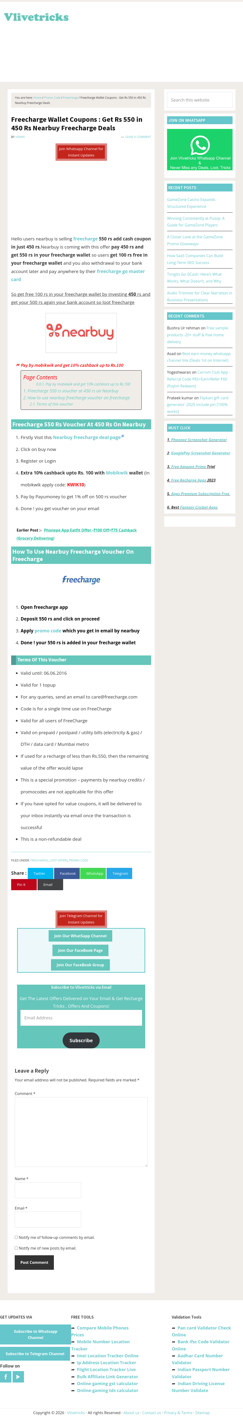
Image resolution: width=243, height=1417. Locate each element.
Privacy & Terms (178, 1412)
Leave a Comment (138, 137)
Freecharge (39, 860)
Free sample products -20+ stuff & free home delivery (197, 334)
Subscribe (81, 1040)
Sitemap (202, 1412)
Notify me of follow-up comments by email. (57, 1237)
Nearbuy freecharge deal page (87, 437)
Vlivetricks (35, 16)
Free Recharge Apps (188, 480)
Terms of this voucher (55, 404)
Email (21, 1208)
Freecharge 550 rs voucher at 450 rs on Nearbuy (73, 391)
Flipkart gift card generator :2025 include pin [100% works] (197, 404)
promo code (48, 631)
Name (21, 1178)
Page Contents (40, 377)
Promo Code (78, 860)
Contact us (151, 1412)
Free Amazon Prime (188, 466)
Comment (25, 1093)
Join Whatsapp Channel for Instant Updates (81, 151)
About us (131, 1412)
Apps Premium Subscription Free (200, 493)
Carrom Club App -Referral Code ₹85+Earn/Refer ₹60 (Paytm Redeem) (198, 379)
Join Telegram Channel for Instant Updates (81, 918)
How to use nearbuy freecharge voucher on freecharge (79, 398)
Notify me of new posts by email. (47, 1248)
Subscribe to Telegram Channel (35, 1353)
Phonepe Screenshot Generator (199, 439)
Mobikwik (117, 473)
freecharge (85, 239)
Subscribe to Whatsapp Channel (35, 1334)
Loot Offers (58, 860)
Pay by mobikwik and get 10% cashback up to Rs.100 (88, 384)
